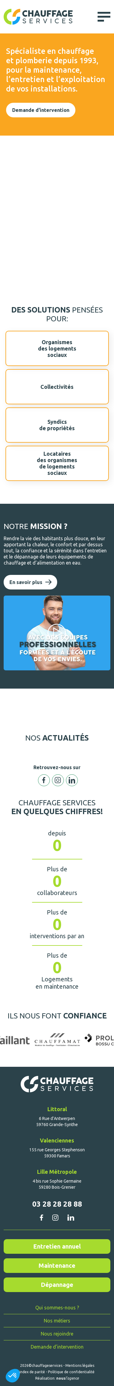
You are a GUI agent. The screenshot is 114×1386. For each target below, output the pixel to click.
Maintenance (57, 1265)
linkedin (70, 1218)
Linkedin (72, 780)
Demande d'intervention (40, 110)
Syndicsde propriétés (57, 425)
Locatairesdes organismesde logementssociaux (57, 463)
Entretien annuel (57, 1246)
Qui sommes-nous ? (57, 1307)
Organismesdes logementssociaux (57, 348)
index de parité (32, 1372)
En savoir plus (25, 582)
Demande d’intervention (57, 1347)
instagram (55, 1218)
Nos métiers (57, 1320)
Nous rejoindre (57, 1333)
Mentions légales (79, 1365)
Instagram (58, 780)
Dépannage (57, 1284)
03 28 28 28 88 (57, 1204)
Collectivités (57, 387)
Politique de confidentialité (71, 1372)
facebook (41, 1218)
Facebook (44, 780)
